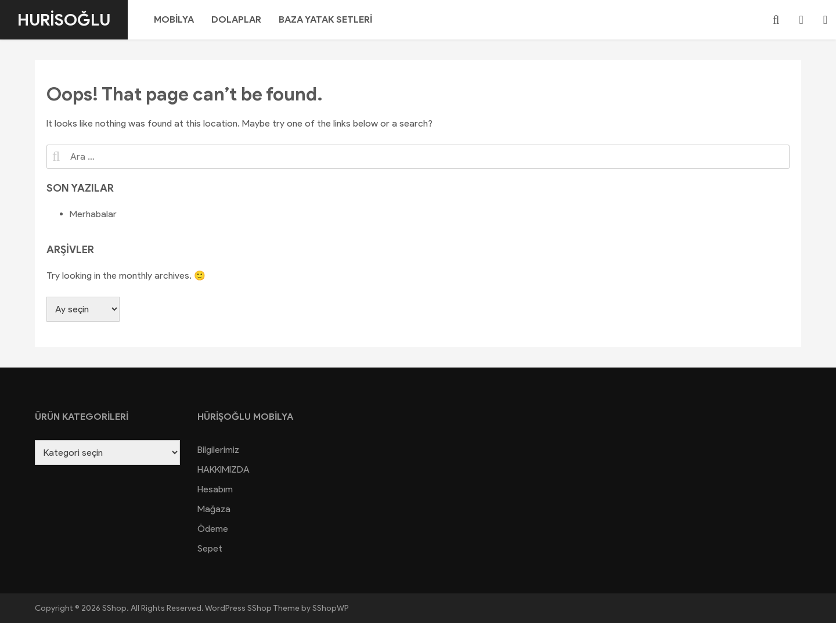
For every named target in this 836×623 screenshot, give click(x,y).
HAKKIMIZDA (223, 469)
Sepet (209, 548)
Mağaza (213, 508)
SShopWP (330, 608)
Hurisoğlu (63, 20)
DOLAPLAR (236, 19)
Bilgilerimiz (218, 449)
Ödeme (212, 528)
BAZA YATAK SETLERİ (325, 19)
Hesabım (215, 489)
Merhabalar (93, 213)
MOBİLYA (174, 19)
